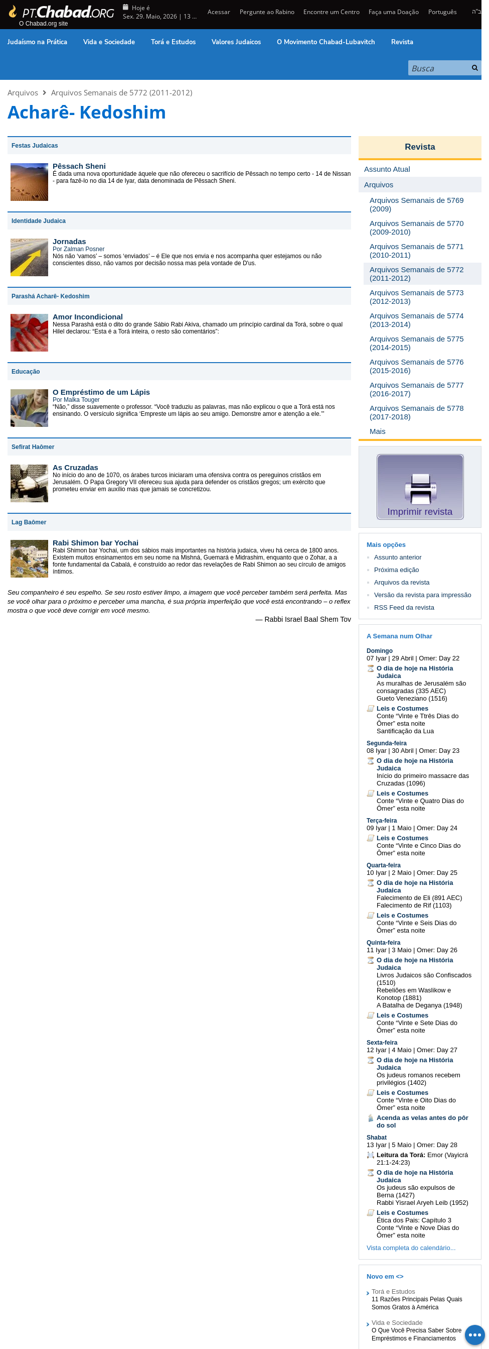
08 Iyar (377, 750)
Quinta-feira (383, 942)
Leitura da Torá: (401, 1155)
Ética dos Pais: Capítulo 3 (414, 1220)
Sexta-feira (382, 1042)
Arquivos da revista (402, 582)
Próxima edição (396, 570)
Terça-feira (382, 820)
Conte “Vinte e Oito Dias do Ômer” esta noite (416, 1103)
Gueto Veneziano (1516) (412, 698)
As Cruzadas (75, 467)
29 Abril (402, 658)
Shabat (377, 1137)
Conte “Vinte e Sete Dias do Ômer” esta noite (417, 1026)
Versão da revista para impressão (422, 595)
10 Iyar (377, 872)
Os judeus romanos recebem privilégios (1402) (418, 1078)
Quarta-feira (384, 865)
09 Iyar (377, 828)
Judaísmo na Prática (37, 42)
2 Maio (401, 872)
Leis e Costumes (402, 708)
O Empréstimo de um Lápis (101, 392)
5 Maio (401, 1145)
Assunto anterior (398, 557)
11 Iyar (377, 950)
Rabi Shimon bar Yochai (95, 542)
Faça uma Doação (394, 12)
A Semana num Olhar (399, 636)
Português (442, 12)
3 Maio (401, 950)
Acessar (218, 12)
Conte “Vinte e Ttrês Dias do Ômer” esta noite (418, 719)
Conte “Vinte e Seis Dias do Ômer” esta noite (416, 926)
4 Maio (401, 1050)
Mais (378, 431)
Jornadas (69, 241)
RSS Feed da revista (404, 607)
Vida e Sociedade (109, 42)
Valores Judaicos (236, 42)
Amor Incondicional (88, 316)
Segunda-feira (387, 743)
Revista (402, 42)
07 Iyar (377, 658)
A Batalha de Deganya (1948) (419, 1005)
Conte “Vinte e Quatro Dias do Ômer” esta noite (420, 804)
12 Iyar (377, 1050)
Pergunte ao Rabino (267, 12)
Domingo (380, 650)
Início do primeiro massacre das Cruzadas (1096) (423, 779)
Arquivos (23, 92)
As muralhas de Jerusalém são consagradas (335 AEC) (421, 687)
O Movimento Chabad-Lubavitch (326, 42)
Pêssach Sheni (79, 166)
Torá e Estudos (173, 42)
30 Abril (402, 750)
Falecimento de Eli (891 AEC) (419, 898)
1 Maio (401, 828)
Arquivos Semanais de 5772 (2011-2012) (121, 92)
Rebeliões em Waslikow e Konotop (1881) (414, 993)
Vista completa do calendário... (411, 1248)
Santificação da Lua (405, 731)
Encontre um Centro (331, 12)
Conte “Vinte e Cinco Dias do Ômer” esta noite (418, 849)
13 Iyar (377, 1145)
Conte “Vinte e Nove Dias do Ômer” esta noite (418, 1231)
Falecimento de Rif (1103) (414, 905)
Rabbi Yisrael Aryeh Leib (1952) (422, 1202)
